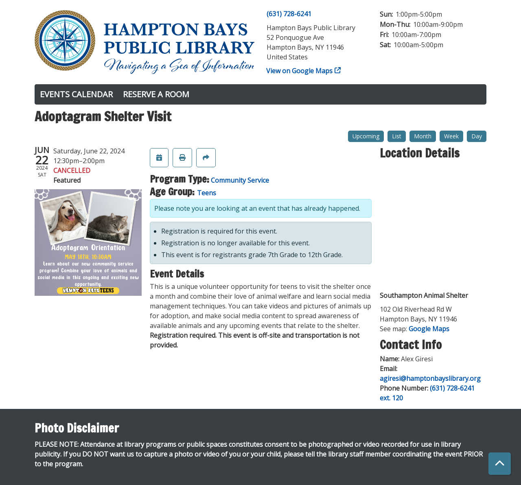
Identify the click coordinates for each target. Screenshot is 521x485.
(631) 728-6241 (289, 13)
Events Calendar (76, 94)
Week (451, 136)
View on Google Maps (300, 70)
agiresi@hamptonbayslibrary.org (430, 378)
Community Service (240, 180)
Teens (206, 192)
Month (422, 136)
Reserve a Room (156, 94)
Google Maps (429, 328)
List (396, 136)
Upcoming (365, 136)
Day (476, 136)
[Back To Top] (499, 463)
